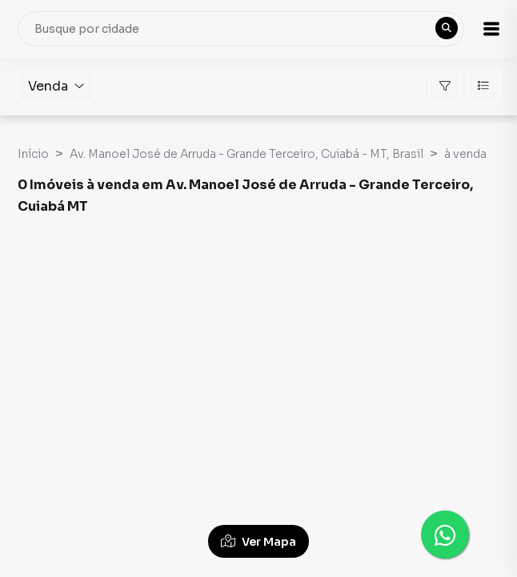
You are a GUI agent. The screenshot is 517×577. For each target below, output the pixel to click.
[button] (491, 29)
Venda (56, 86)
